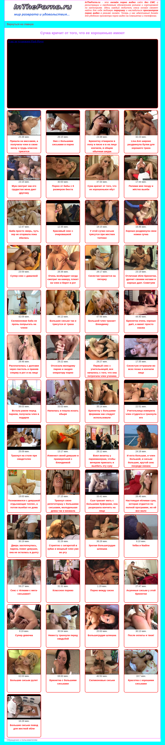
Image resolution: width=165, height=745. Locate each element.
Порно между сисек (102, 590)
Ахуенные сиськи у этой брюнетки (140, 592)
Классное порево (63, 590)
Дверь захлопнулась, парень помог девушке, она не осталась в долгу (24, 549)
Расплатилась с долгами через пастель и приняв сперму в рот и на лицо (24, 369)
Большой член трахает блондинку (102, 322)
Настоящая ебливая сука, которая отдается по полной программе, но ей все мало (141, 505)
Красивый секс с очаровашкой (63, 232)
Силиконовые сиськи (102, 680)
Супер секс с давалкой (24, 275)
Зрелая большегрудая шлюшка (102, 547)
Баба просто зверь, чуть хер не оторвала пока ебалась (24, 234)
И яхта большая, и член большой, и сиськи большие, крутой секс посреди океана (141, 460)
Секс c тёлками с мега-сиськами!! (24, 592)
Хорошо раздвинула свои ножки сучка (141, 232)
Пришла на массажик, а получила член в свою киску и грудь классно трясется (24, 146)
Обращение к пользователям (22, 740)
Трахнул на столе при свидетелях (24, 457)
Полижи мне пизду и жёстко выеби (141, 188)
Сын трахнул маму (25, 743)
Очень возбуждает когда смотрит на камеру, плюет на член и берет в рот (63, 279)
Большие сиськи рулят (24, 680)
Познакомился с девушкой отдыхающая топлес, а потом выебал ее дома (24, 504)
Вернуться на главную (20, 24)
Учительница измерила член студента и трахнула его (141, 414)
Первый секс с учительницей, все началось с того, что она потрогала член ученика (102, 370)
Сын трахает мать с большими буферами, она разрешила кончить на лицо (102, 505)
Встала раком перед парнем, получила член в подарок (24, 414)
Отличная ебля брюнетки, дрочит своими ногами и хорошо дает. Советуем (141, 279)
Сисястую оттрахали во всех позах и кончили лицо (141, 369)
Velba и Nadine (141, 545)
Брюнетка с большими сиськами (63, 682)
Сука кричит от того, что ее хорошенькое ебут (101, 188)
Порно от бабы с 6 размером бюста (63, 188)
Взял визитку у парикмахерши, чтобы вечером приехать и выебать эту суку (102, 460)
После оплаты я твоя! (141, 635)
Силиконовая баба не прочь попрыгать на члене (24, 324)
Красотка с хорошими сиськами (141, 682)
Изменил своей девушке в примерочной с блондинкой (63, 459)
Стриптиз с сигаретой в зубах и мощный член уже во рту (63, 549)
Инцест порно (44, 743)
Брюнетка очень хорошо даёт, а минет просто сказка (141, 324)
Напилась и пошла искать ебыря (62, 412)
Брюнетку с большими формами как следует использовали (102, 414)
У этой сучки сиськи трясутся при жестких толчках (102, 234)
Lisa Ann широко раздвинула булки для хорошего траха (141, 144)
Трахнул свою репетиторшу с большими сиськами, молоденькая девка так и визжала (62, 505)
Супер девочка (24, 635)
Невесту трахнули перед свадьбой (63, 637)
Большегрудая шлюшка (102, 635)
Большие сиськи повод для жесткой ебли (24, 727)
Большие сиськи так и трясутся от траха (63, 322)
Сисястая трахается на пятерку (102, 277)
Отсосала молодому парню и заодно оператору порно (63, 369)
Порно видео (7, 743)
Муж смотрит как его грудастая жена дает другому (24, 189)
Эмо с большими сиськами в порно (63, 143)
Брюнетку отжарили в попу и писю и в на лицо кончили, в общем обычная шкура (102, 146)
